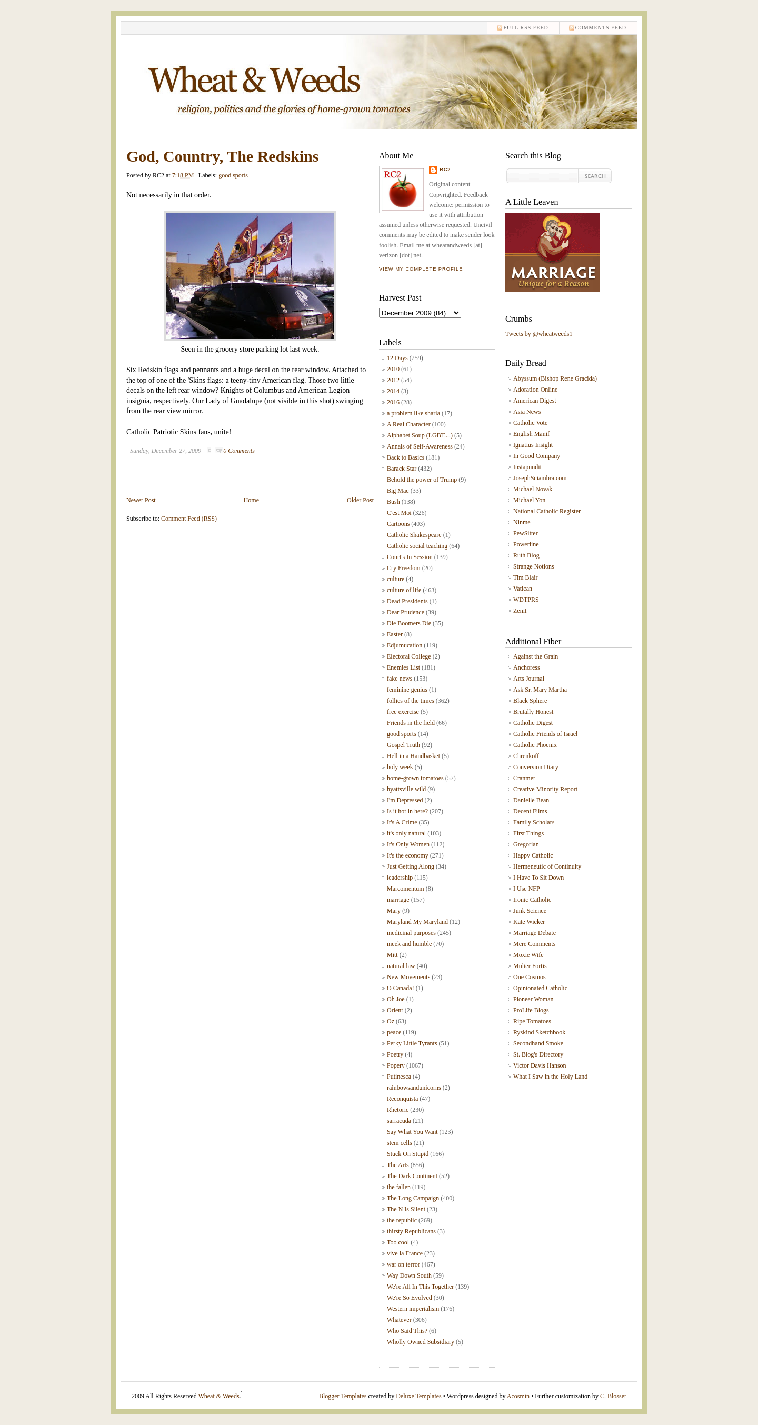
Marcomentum (405, 888)
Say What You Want (412, 1131)
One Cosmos (529, 977)
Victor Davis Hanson (539, 1065)
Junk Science (529, 910)
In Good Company (536, 456)
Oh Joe (396, 999)
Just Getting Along (410, 866)
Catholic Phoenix (535, 745)
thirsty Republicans (411, 1231)
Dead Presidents (407, 601)
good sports (233, 175)
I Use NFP (526, 888)
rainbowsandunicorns (414, 1087)
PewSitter (525, 533)
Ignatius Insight (533, 445)
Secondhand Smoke (538, 1043)
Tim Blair (525, 577)
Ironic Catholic (532, 899)
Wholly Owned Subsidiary (420, 1342)
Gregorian (526, 844)
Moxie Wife (528, 955)
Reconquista (402, 1098)
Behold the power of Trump (422, 479)
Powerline (526, 544)
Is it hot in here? (407, 811)
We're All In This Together (420, 1286)
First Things (528, 833)
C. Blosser (613, 1396)
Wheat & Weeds (218, 1396)
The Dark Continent (412, 1176)
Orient (395, 1010)
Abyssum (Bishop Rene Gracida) (555, 378)
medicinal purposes (411, 932)
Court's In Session (410, 557)
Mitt (392, 955)
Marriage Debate (534, 932)
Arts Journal (528, 678)
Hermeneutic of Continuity (547, 866)
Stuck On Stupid (407, 1154)
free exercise (403, 711)
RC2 (445, 169)
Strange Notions (533, 566)
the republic (402, 1220)
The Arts (398, 1165)
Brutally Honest (533, 711)
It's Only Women (408, 844)
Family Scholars (533, 822)
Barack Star (401, 468)
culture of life (404, 590)
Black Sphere (530, 700)
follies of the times (410, 700)
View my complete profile (421, 269)
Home (251, 500)
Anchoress (526, 667)
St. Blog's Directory (538, 1054)
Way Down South (409, 1275)
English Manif (531, 433)
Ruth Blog (526, 555)
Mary (394, 910)
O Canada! (400, 988)
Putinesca (399, 1076)
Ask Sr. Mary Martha (540, 689)
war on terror (403, 1264)
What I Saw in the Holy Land (550, 1076)
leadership (400, 877)
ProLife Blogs (531, 1010)
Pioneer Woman (533, 999)
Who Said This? (407, 1330)
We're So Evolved (409, 1297)
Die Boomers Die (409, 623)
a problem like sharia (413, 413)
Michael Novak (532, 489)
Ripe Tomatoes (532, 1021)
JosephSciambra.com (540, 478)
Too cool (398, 1242)
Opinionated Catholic (540, 988)
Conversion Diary (535, 767)
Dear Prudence (405, 612)
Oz (390, 1021)
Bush (393, 501)
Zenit (519, 610)
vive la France (405, 1253)
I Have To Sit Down (538, 877)
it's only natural (406, 833)
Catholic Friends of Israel (545, 734)
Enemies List (403, 667)
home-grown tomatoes (415, 778)
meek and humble (409, 944)
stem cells (399, 1143)
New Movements (408, 977)
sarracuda (399, 1120)
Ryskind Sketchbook (539, 1032)
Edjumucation (404, 645)
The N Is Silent (406, 1209)
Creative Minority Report (545, 789)
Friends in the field (411, 722)
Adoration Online (535, 389)
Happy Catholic (533, 855)
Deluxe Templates (419, 1396)
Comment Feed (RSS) (189, 518)
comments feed (600, 28)
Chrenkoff (526, 756)
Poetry (395, 1054)
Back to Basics (405, 457)
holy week (400, 767)
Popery (396, 1065)
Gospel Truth (403, 745)
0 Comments (239, 450)
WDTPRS (526, 599)
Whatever (399, 1319)
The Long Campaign (413, 1198)
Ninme (522, 522)
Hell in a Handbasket (413, 756)
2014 (393, 391)
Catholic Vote (530, 422)
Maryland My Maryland (417, 921)
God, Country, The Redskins (222, 156)
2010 (393, 369)
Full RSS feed (525, 28)
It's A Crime (402, 822)
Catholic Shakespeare (414, 535)
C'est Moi (399, 512)
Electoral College (409, 656)
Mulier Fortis (530, 966)
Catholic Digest (533, 722)
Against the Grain (535, 656)
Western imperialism (413, 1308)
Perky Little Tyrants (412, 1043)
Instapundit (527, 467)
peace (394, 1032)
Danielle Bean (531, 800)
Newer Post (141, 500)
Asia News (527, 411)
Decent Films (530, 811)
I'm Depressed (405, 800)
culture (395, 579)
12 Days (397, 358)
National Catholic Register (547, 511)
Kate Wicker (529, 921)
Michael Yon (529, 500)
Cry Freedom (404, 568)
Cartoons (398, 523)
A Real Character (409, 424)
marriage (398, 899)
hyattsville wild (406, 789)
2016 (393, 402)
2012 (393, 380)
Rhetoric (397, 1109)
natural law (401, 966)
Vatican (522, 588)
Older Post (360, 500)
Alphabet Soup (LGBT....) (420, 435)
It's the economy (407, 855)
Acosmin (518, 1396)
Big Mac (398, 490)
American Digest (534, 400)
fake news (399, 678)
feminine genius (407, 689)
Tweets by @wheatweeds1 (539, 333)
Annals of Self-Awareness (420, 446)
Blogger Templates (343, 1396)
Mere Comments (534, 944)
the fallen (399, 1187)
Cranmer (524, 778)
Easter (395, 634)
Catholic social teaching (417, 546)
